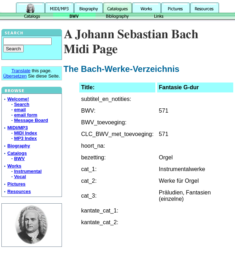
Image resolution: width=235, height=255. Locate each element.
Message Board (31, 120)
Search (21, 104)
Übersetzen (15, 76)
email (20, 109)
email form (26, 115)
